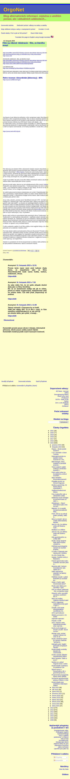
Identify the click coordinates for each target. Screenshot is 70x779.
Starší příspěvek (41, 381)
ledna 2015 (56, 706)
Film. (8, 252)
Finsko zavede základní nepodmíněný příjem (59, 655)
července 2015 (57, 693)
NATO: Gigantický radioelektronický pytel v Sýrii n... (60, 603)
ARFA (67, 393)
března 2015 (56, 701)
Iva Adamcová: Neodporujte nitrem (62, 741)
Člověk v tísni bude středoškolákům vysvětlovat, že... (58, 609)
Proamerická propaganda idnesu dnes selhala (60, 675)
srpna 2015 (56, 691)
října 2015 (55, 687)
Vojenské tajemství (58, 618)
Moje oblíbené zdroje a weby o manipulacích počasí (18, 29)
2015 (52, 443)
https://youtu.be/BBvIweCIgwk (11, 80)
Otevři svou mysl (62, 396)
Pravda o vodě (56, 621)
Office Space (20, 172)
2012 (52, 712)
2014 (52, 708)
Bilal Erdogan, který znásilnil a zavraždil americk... (59, 463)
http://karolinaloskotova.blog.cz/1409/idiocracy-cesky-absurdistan (22, 54)
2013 (52, 710)
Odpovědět (12, 276)
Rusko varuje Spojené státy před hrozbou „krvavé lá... (59, 542)
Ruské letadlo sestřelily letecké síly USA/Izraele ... (59, 651)
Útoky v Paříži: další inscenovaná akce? (59, 583)
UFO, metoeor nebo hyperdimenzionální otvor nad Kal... (59, 624)
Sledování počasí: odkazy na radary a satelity (32, 25)
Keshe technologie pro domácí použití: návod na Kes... (60, 629)
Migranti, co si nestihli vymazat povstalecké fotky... (59, 510)
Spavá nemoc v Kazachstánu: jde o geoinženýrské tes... (59, 671)
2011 (52, 714)
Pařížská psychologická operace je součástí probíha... (59, 547)
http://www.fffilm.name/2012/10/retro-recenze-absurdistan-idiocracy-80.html (25, 53)
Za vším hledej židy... (58, 555)
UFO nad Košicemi (58, 613)
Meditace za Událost (58, 530)
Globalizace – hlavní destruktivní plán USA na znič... (59, 504)
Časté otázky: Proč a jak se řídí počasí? (14, 33)
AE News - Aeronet (62, 391)
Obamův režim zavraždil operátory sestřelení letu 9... (60, 594)
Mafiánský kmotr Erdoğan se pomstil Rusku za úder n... (60, 499)
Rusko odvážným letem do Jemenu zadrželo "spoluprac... (59, 640)
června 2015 (56, 695)
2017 (52, 439)
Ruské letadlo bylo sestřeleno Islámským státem (59, 683)
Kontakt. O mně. (44, 29)
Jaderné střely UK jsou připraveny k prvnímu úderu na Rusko (61, 745)
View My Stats (64, 769)
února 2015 (56, 704)
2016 (52, 441)
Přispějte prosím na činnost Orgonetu (58, 482)
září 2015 (55, 689)
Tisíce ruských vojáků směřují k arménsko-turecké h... (59, 468)
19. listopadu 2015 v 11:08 (27, 305)
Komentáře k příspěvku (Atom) (27, 385)
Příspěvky (58, 757)
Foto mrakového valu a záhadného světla (59, 495)
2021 (52, 431)
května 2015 (56, 697)
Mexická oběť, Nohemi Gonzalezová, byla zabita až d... (59, 567)
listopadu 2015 (57, 447)
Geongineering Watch (61, 394)
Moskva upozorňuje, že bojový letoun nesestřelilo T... (59, 486)
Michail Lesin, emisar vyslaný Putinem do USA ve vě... (59, 635)
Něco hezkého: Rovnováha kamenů (59, 478)
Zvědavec (65, 406)
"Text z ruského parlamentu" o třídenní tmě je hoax (61, 737)
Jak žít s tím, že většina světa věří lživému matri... (59, 526)
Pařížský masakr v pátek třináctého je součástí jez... (60, 578)
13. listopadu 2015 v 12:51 (27, 265)
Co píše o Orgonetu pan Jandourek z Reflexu (59, 552)
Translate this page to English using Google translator (34, 37)
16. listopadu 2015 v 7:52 (26, 282)
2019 (52, 435)
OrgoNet (14, 10)
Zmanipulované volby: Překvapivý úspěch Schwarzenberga (61, 732)
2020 (52, 433)
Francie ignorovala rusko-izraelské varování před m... (60, 562)
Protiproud (65, 398)
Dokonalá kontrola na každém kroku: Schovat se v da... (59, 457)
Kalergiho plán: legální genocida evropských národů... (59, 645)
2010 (52, 716)
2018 (52, 437)
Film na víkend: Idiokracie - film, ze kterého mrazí (60, 590)
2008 (52, 720)
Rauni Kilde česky (36, 33)
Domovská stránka (7, 25)
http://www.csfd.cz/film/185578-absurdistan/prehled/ (18, 63)
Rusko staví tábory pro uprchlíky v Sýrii (59, 586)
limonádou (39, 209)
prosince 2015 (57, 445)
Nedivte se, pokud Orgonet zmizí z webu (60, 663)
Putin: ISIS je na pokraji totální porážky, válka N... (59, 515)
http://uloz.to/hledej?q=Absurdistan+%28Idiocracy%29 (19, 68)
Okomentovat (9, 320)
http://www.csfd (7, 56)
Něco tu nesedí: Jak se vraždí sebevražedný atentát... (59, 520)
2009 (52, 718)
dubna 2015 (56, 700)
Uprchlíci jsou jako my (61, 748)
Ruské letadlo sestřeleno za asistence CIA (60, 666)
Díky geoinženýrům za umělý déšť (59, 538)
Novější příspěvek (7, 381)
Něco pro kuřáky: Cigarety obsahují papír (60, 599)
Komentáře (58, 760)
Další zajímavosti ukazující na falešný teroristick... (59, 573)
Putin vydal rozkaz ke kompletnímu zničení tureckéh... (59, 474)
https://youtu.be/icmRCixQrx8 (11, 131)
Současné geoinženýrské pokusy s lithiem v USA (60, 679)
